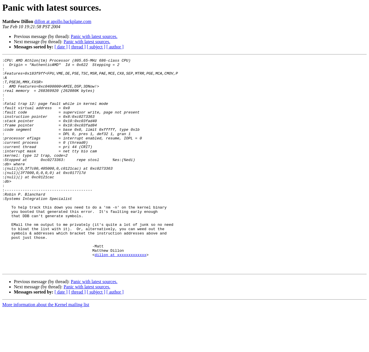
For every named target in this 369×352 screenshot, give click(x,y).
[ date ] (61, 46)
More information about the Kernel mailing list (45, 347)
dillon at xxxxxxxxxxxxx (120, 294)
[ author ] (115, 46)
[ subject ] (96, 46)
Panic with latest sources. (94, 36)
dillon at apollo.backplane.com (62, 21)
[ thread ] (77, 46)
